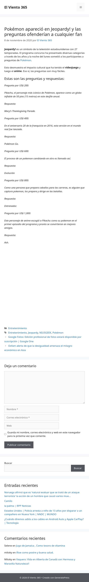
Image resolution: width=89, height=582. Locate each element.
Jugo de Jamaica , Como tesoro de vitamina (40, 545)
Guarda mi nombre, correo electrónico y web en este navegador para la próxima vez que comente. (44, 434)
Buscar (8, 463)
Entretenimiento (17, 328)
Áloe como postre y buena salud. (35, 552)
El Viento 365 (15, 7)
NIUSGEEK (45, 332)
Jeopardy (33, 332)
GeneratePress (62, 577)
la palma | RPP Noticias (17, 505)
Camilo (8, 501)
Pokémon (25, 60)
